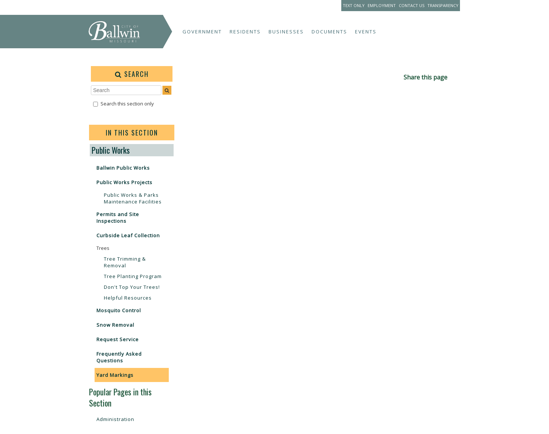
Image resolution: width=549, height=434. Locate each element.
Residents (245, 31)
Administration (115, 419)
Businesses (286, 31)
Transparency (442, 5)
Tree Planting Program (133, 276)
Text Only (354, 5)
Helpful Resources (128, 297)
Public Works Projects (124, 182)
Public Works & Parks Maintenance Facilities (133, 198)
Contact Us (411, 5)
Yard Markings (115, 375)
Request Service (117, 339)
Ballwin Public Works (123, 167)
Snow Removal (115, 325)
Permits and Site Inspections (117, 217)
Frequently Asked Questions (119, 357)
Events (366, 31)
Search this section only (127, 103)
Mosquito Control (118, 310)
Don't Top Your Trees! (132, 287)
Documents (329, 31)
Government (202, 31)
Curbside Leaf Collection (128, 235)
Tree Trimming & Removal (125, 262)
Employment (382, 5)
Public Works (111, 150)
